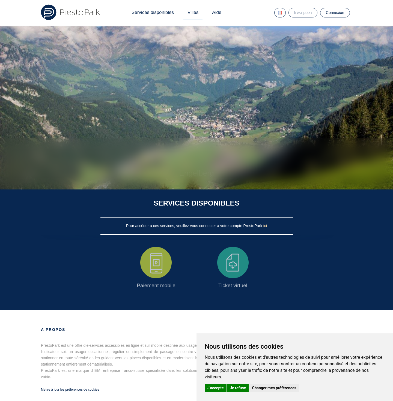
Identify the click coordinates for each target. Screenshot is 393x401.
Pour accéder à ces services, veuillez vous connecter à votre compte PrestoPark (194, 226)
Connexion (335, 12)
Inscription (303, 12)
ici (265, 226)
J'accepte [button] (215, 388)
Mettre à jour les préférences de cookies (70, 389)
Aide (216, 12)
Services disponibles (153, 12)
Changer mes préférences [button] (274, 388)
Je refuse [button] (238, 388)
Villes (192, 12)
